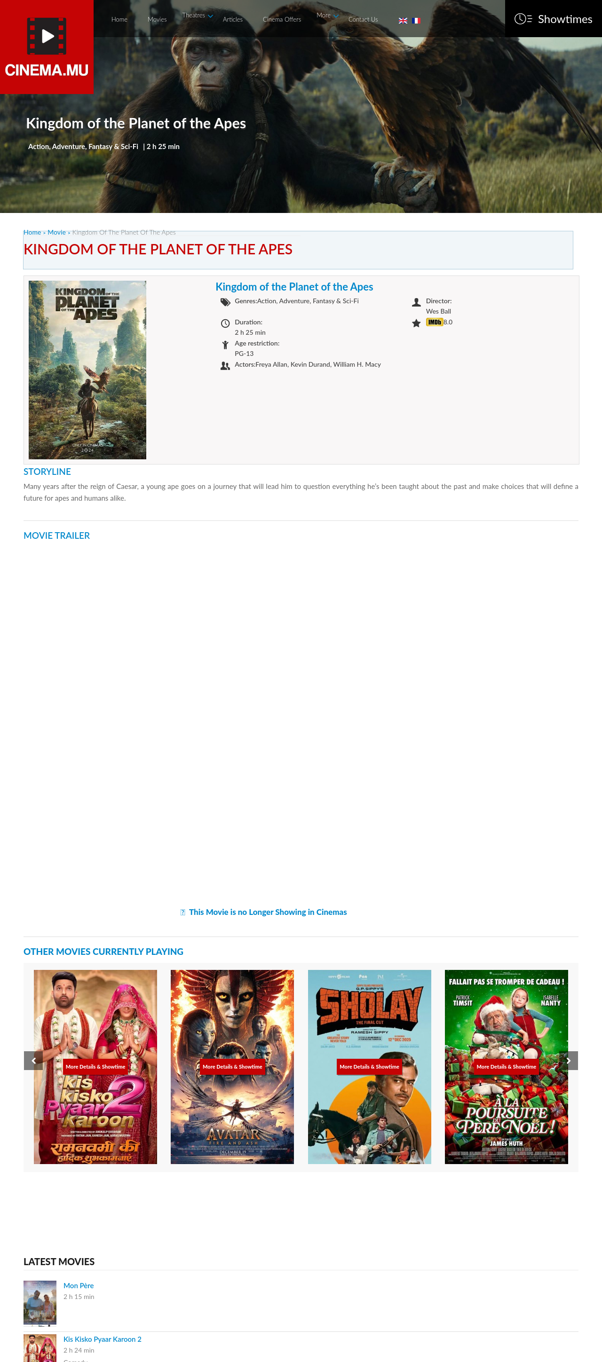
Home (119, 19)
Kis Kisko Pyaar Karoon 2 (102, 1339)
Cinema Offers (282, 19)
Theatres (194, 15)
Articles (233, 19)
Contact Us (363, 19)
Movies (157, 19)
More (324, 15)
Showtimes (565, 18)
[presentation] (33, 1060)
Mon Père (78, 1285)
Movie (57, 232)
